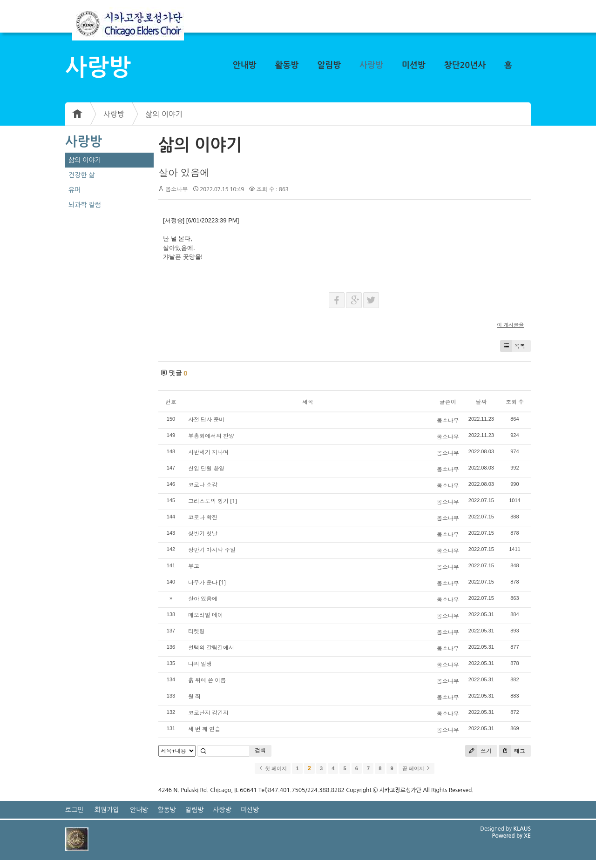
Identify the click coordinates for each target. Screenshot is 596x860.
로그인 (74, 809)
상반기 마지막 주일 (212, 550)
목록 (512, 346)
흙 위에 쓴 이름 (207, 680)
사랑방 (371, 65)
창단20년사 (465, 65)
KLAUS (522, 829)
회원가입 (107, 809)
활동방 (287, 65)
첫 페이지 (272, 768)
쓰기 (478, 751)
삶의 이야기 (164, 114)
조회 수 (515, 402)
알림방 (329, 65)
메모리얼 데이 (205, 615)
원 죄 (194, 696)
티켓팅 (196, 631)
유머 (74, 190)
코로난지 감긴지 (208, 713)
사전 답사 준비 (206, 419)
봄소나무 (176, 189)
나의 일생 (200, 664)
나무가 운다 (202, 582)
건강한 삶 (81, 175)
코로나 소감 (202, 485)
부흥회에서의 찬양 (211, 436)
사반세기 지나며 (208, 452)
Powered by (508, 836)
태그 (512, 751)
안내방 (245, 65)
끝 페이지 (416, 768)
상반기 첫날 (202, 534)
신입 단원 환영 (206, 468)
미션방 (414, 65)
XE (527, 836)
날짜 (481, 402)
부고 (193, 566)
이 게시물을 (510, 324)
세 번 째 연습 (204, 729)
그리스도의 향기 (208, 501)
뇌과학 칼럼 (84, 205)
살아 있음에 (184, 172)
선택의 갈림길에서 (211, 648)
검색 (260, 750)
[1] (233, 501)
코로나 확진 (202, 517)
